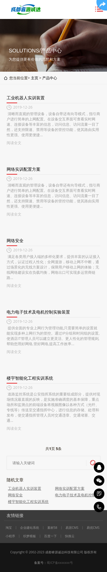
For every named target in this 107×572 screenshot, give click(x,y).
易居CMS (72, 527)
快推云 (70, 536)
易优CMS (93, 527)
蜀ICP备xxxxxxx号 (60, 562)
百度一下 (50, 536)
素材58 (52, 527)
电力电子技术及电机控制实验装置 (38, 312)
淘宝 (9, 527)
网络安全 (15, 240)
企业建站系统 (29, 527)
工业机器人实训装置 (26, 98)
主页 (34, 77)
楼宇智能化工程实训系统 (30, 378)
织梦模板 (29, 536)
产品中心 (49, 77)
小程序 (10, 536)
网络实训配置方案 (23, 169)
